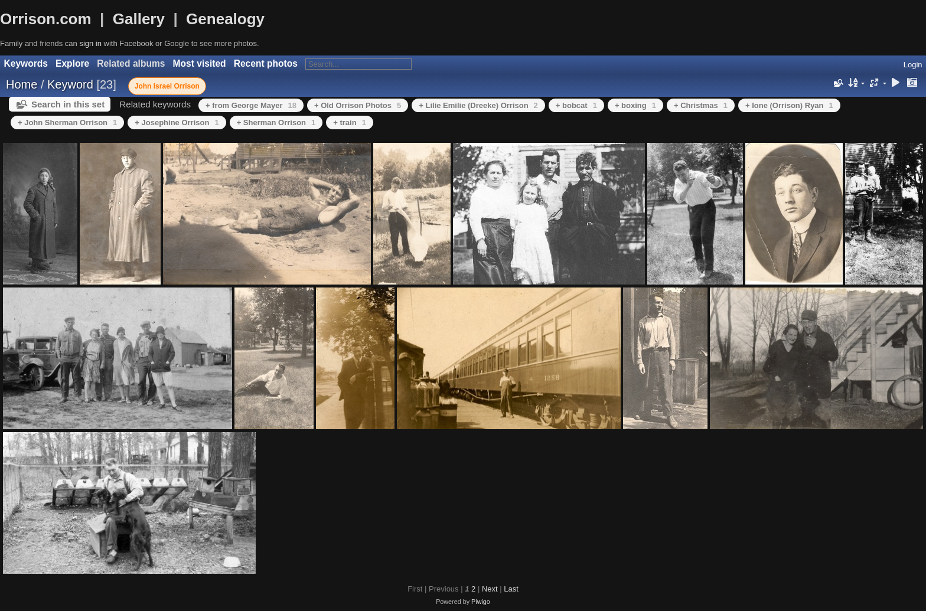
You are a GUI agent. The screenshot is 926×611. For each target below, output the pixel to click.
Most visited (199, 63)
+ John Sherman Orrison (67, 122)
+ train (349, 122)
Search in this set (68, 104)
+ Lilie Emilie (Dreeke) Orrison (478, 105)
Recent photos (266, 63)
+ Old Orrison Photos (357, 105)
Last (511, 588)
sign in (90, 43)
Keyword (70, 84)
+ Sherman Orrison (276, 122)
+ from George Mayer (251, 105)
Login (913, 64)
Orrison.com (46, 19)
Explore (72, 63)
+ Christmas (701, 105)
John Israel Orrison (167, 86)
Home (21, 84)
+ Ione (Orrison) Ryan (789, 105)
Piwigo (480, 601)
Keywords (26, 63)
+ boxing (635, 105)
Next (490, 588)
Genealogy (225, 19)
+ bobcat (576, 105)
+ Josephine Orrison (177, 122)
